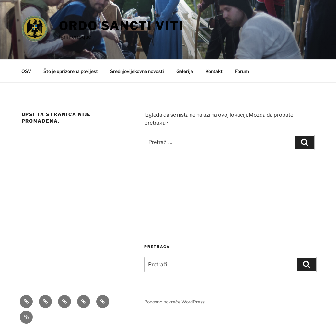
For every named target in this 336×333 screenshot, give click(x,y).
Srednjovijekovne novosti (137, 71)
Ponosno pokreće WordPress (174, 301)
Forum (242, 71)
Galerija (184, 71)
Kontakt (214, 71)
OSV (26, 71)
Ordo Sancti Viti (121, 25)
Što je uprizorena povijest (70, 71)
